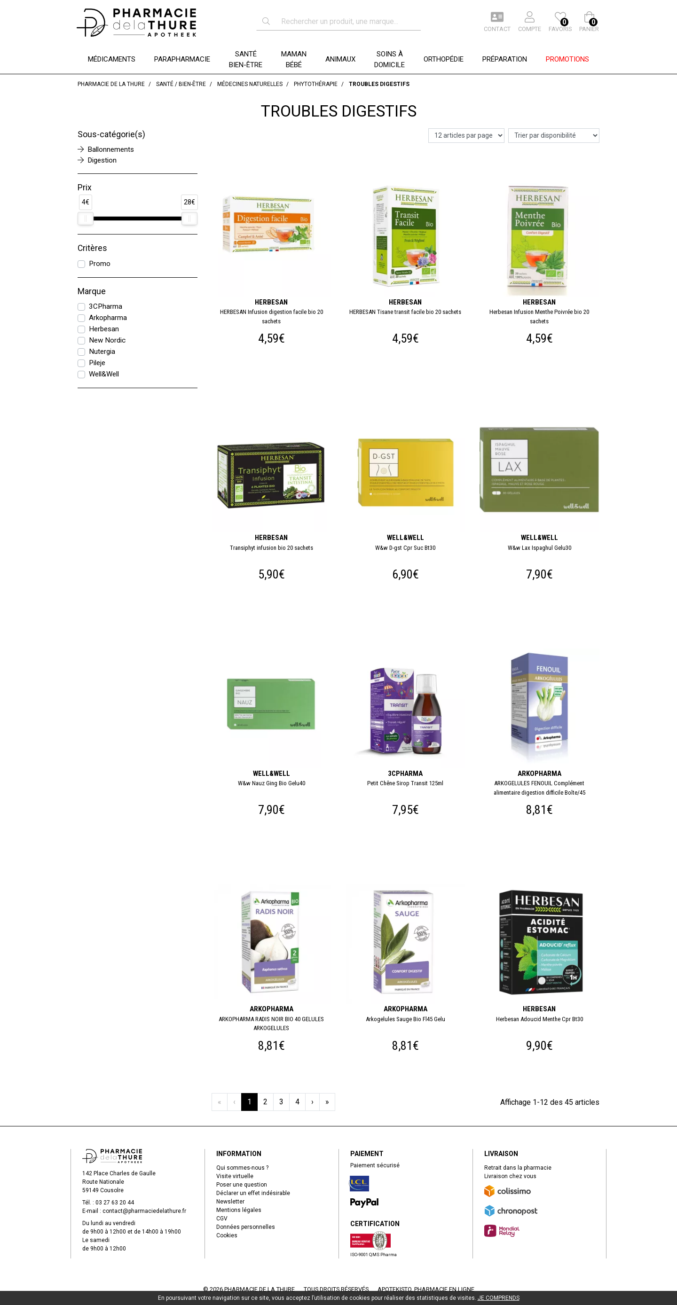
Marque (92, 291)
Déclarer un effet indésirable (253, 1193)
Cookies (226, 1235)
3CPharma (105, 306)
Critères (92, 248)
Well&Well (104, 374)
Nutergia (102, 351)
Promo (99, 263)
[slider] (86, 218)
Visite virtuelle (234, 1176)
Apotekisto (426, 1289)
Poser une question (241, 1184)
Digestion (97, 160)
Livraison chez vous (510, 1176)
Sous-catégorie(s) (111, 134)
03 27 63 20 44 (114, 1202)
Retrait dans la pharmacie (517, 1167)
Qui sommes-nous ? (242, 1167)
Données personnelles (245, 1227)
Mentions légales (238, 1210)
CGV (222, 1218)
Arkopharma (108, 317)
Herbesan (104, 329)
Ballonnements (106, 149)
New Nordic (107, 340)
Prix (85, 187)
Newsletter (230, 1201)
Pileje (97, 363)
